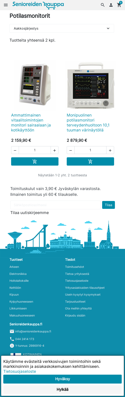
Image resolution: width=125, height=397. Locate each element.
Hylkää (62, 389)
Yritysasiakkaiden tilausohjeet (85, 287)
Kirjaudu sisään (75, 315)
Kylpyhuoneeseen (21, 301)
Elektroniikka (18, 273)
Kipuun (14, 294)
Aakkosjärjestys (62, 28)
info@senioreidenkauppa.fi (33, 331)
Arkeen (14, 266)
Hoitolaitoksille (19, 280)
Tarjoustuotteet (75, 301)
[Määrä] (35, 150)
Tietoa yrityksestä (77, 273)
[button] (102, 5)
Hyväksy (62, 379)
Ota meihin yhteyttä (78, 308)
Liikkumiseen (18, 308)
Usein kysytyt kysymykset (82, 294)
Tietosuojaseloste (76, 280)
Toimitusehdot (74, 266)
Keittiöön (15, 287)
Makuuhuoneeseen (22, 315)
